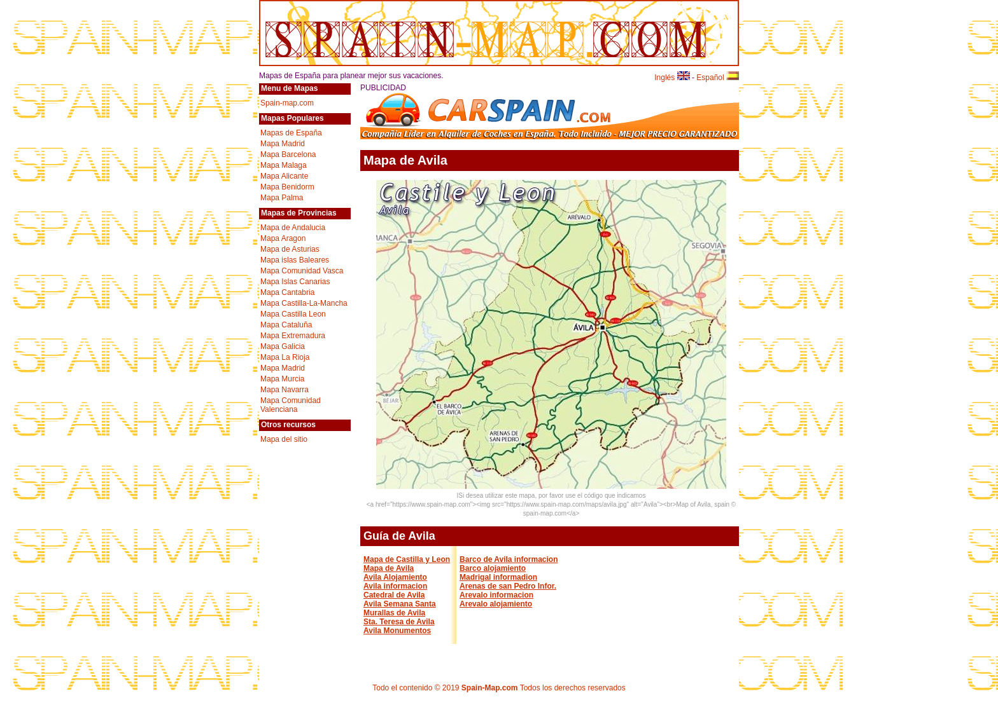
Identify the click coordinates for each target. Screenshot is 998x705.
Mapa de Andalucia (292, 227)
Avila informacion (395, 586)
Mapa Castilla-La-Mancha (304, 303)
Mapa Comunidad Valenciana (290, 405)
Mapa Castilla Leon (293, 314)
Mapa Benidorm (287, 186)
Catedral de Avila (394, 595)
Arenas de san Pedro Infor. (508, 586)
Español (717, 77)
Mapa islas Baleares (294, 260)
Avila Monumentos (397, 630)
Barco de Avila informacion (509, 559)
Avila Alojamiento (395, 577)
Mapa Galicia (282, 346)
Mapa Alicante (284, 176)
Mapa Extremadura (292, 335)
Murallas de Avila (394, 612)
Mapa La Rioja (284, 357)
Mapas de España (291, 132)
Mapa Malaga (283, 165)
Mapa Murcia (282, 378)
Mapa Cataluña (286, 324)
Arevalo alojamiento (496, 603)
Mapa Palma (281, 197)
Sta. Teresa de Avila (399, 621)
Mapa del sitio (283, 439)
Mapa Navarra (284, 389)
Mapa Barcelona (288, 154)
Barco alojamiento (493, 568)
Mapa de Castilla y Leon (406, 559)
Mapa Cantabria (287, 292)
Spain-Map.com (489, 687)
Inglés (671, 77)
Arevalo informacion (496, 595)
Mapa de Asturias (290, 249)
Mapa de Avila (388, 568)
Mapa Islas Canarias (295, 281)
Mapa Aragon (283, 238)
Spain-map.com (287, 103)
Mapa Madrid (282, 143)
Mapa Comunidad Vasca (302, 270)
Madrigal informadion (498, 577)
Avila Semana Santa (399, 603)
